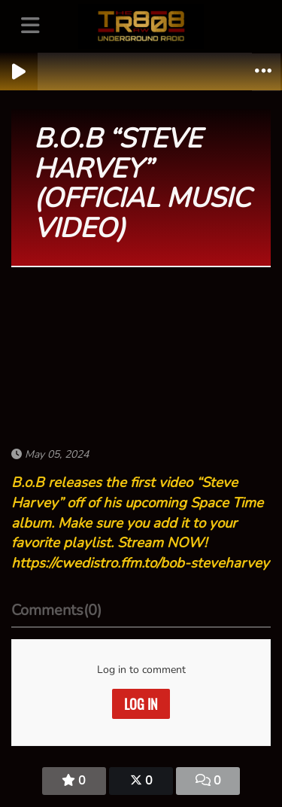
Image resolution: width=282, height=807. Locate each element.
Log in (141, 704)
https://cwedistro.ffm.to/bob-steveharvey (140, 563)
